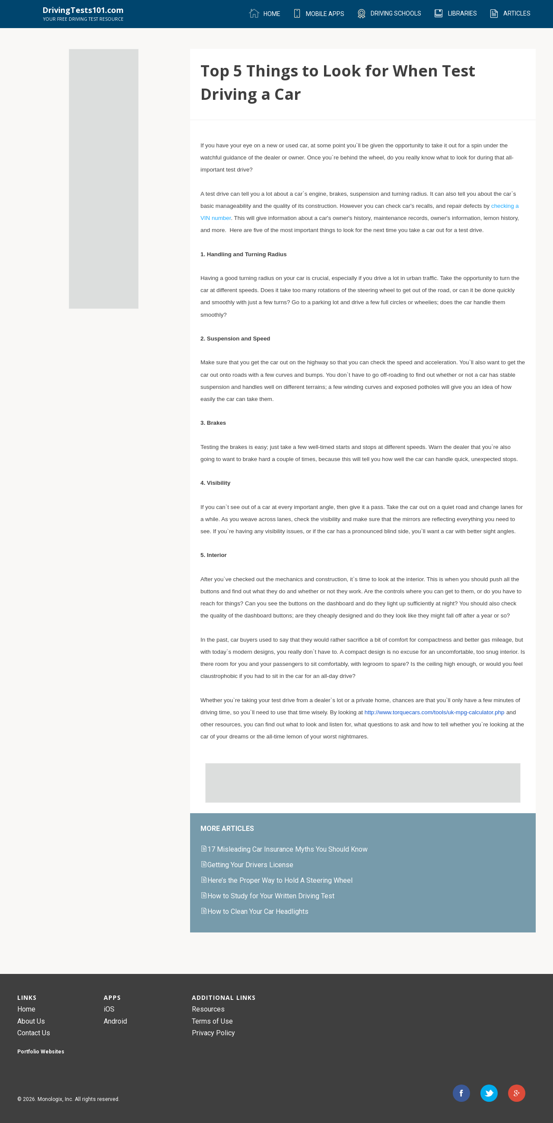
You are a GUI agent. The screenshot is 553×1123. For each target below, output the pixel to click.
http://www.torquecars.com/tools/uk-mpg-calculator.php (435, 712)
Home (26, 1009)
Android (115, 1021)
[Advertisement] (103, 179)
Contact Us (33, 1033)
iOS (109, 1009)
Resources (208, 1009)
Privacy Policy (213, 1033)
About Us (31, 1021)
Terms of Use (212, 1021)
